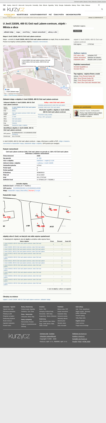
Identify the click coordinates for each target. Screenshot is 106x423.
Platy (32, 316)
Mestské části (96, 82)
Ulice (82, 82)
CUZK (52, 160)
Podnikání (60, 307)
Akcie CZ (14, 5)
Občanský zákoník (62, 318)
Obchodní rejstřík (78, 1)
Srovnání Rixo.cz (79, 69)
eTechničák (83, 313)
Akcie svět (21, 5)
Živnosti (85, 76)
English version (80, 321)
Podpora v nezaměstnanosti (28, 324)
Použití (74, 341)
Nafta (52, 323)
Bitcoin (45, 5)
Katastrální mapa (13, 190)
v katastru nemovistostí (40, 42)
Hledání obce (9, 14)
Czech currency (80, 323)
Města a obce (61, 309)
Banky (23, 307)
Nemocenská (24, 322)
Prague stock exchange (82, 325)
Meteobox (94, 1)
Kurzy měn (28, 5)
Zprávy (9, 5)
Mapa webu (82, 318)
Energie (61, 5)
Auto (77, 309)
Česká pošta (59, 14)
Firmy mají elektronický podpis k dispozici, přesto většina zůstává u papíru (91, 114)
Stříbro (53, 321)
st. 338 (39, 158)
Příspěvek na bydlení (8, 316)
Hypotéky (51, 5)
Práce (78, 5)
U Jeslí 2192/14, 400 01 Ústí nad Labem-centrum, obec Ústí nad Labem (22, 283)
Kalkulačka (67, 5)
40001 (14, 111)
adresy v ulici (52, 32)
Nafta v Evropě (43, 325)
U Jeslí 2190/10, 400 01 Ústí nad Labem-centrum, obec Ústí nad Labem (22, 269)
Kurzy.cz (5, 17)
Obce (79, 82)
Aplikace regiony (80, 53)
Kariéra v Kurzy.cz (78, 336)
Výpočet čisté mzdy (8, 309)
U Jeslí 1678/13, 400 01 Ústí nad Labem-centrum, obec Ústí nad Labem (22, 254)
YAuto (89, 1)
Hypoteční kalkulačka (8, 323)
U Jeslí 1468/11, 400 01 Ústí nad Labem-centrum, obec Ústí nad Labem (22, 273)
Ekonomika (42, 314)
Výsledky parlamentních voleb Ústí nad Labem (51, 105)
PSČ (50, 14)
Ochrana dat (44, 334)
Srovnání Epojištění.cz (81, 67)
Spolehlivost (86, 309)
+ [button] (68, 90)
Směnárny (24, 311)
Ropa (40, 323)
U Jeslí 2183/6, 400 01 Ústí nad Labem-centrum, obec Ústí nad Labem (24, 247)
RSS (79, 341)
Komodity (35, 5)
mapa (18, 32)
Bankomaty (29, 307)
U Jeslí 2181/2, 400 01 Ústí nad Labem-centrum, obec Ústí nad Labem (24, 261)
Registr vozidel (80, 311)
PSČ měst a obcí (79, 55)
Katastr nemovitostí (80, 57)
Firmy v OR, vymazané (44, 117)
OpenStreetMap (13, 95)
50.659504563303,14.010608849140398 (27, 188)
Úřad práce (24, 316)
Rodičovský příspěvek (9, 318)
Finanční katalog (80, 315)
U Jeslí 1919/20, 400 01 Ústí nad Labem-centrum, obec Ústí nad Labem (22, 244)
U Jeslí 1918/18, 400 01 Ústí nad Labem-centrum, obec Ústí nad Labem (22, 257)
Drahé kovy (42, 319)
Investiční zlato (47, 321)
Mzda (29, 316)
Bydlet (99, 1)
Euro (29, 311)
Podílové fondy (49, 311)
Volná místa (29, 314)
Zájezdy (85, 1)
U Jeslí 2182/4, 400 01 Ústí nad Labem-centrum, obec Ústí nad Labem (24, 249)
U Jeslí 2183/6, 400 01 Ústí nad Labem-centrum (34, 17)
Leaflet (5, 95)
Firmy (80, 76)
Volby (77, 318)
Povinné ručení (7, 325)
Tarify (56, 5)
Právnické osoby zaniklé (45, 114)
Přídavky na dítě (7, 314)
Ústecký (14, 123)
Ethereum (53, 316)
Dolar (32, 311)
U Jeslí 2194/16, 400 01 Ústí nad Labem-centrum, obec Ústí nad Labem (22, 280)
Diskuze (88, 5)
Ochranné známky (62, 316)
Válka (82, 5)
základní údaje (9, 32)
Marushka (24, 190)
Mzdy (51, 314)
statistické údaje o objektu (33, 143)
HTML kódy (86, 341)
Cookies (51, 334)
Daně (59, 325)
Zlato (40, 5)
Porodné (31, 322)
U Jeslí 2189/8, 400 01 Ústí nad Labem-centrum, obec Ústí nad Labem (24, 263)
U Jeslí (14, 116)
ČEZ (45, 309)
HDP (47, 314)
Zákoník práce (61, 321)
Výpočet (12, 307)
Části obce (88, 82)
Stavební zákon (62, 323)
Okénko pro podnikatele (82, 107)
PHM (44, 323)
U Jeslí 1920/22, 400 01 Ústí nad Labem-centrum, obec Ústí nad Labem (22, 276)
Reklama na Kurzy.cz (79, 334)
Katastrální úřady (62, 314)
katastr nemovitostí (39, 32)
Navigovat (15, 134)
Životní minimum (7, 321)
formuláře (63, 325)
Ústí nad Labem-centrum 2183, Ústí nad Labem (23, 113)
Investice (42, 307)
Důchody (23, 326)
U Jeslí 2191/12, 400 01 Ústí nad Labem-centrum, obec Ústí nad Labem (22, 265)
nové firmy (26, 32)
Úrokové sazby (25, 309)
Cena (80, 309)
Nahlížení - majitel (43, 160)
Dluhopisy (42, 311)
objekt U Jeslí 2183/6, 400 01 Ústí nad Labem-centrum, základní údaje (26, 299)
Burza (41, 309)
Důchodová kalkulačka (9, 311)
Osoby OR (91, 76)
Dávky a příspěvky (26, 319)
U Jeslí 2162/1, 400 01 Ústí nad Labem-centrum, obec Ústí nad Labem (24, 251)
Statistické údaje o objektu (19, 125)
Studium (104, 1)
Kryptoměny (42, 316)
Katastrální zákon (79, 59)
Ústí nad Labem (16, 119)
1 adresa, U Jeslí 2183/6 (45, 163)
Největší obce (22, 14)
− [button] (68, 93)
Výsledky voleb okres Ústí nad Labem (49, 107)
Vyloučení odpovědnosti (48, 336)
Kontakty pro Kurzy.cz (79, 339)
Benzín (48, 323)
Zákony (74, 5)
